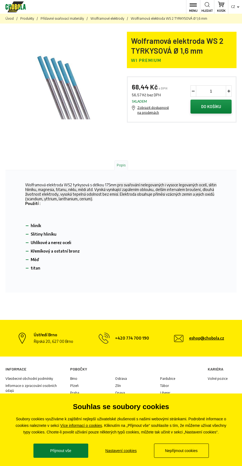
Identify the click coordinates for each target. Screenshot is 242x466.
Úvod (9, 18)
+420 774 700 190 (132, 338)
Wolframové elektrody (107, 18)
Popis (121, 165)
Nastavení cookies (120, 450)
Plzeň (74, 386)
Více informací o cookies (81, 425)
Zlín (118, 386)
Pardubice (167, 379)
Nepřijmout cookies (181, 450)
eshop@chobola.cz (206, 338)
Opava (120, 393)
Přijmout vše (60, 450)
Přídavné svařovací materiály (62, 18)
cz (233, 7)
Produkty (27, 18)
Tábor (164, 386)
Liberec (165, 393)
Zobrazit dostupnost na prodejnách (153, 110)
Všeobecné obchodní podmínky (29, 379)
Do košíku (211, 106)
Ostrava (121, 379)
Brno (73, 379)
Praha (74, 393)
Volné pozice (217, 379)
